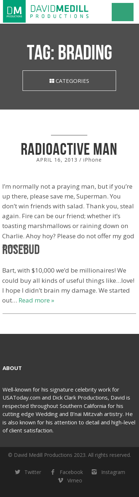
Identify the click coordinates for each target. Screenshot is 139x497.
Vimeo (69, 481)
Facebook (65, 472)
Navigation (123, 12)
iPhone (92, 159)
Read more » (36, 300)
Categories (69, 80)
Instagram (107, 472)
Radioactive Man (69, 149)
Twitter (27, 472)
